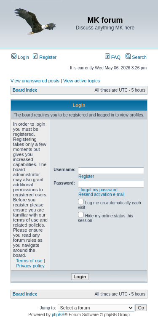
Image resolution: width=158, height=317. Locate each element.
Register (44, 57)
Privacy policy (30, 265)
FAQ (113, 57)
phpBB (58, 314)
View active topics (81, 80)
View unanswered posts (35, 80)
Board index (25, 90)
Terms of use (29, 260)
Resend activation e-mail (101, 194)
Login (20, 57)
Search (136, 57)
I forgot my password (98, 190)
